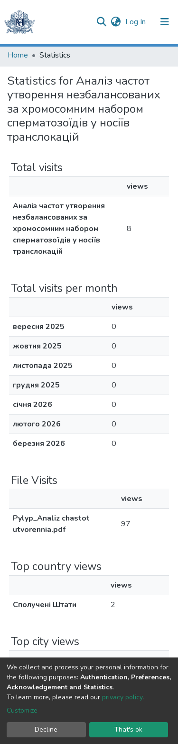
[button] (115, 22)
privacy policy (122, 697)
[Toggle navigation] (164, 21)
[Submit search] (101, 22)
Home (18, 55)
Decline (46, 729)
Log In (136, 22)
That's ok (128, 729)
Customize (22, 710)
